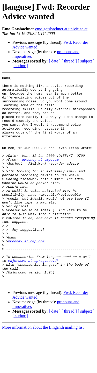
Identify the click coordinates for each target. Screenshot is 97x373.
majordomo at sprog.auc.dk (33, 297)
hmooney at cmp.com (26, 274)
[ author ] (20, 66)
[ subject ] (86, 61)
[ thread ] (69, 61)
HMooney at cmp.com (40, 176)
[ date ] (55, 61)
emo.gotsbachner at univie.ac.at (61, 29)
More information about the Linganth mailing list (43, 368)
